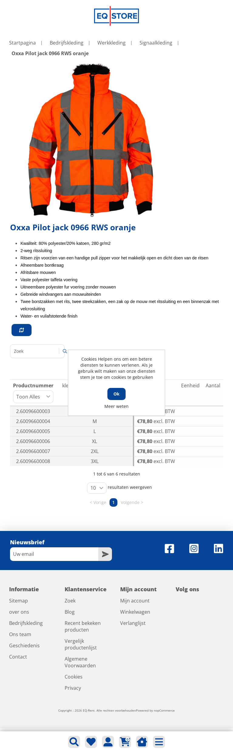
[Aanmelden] (54, 554)
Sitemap (18, 600)
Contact (18, 656)
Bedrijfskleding (26, 623)
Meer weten (116, 406)
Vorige (99, 502)
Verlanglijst (133, 623)
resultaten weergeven (119, 488)
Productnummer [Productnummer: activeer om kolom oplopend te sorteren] (33, 392)
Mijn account (135, 600)
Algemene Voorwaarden (80, 662)
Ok (116, 394)
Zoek (70, 600)
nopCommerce (164, 710)
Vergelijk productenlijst (81, 644)
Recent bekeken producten (83, 626)
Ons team (20, 634)
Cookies (74, 676)
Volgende (130, 502)
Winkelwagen (135, 612)
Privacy (73, 688)
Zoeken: (37, 351)
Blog (70, 612)
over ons (19, 612)
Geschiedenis (24, 645)
